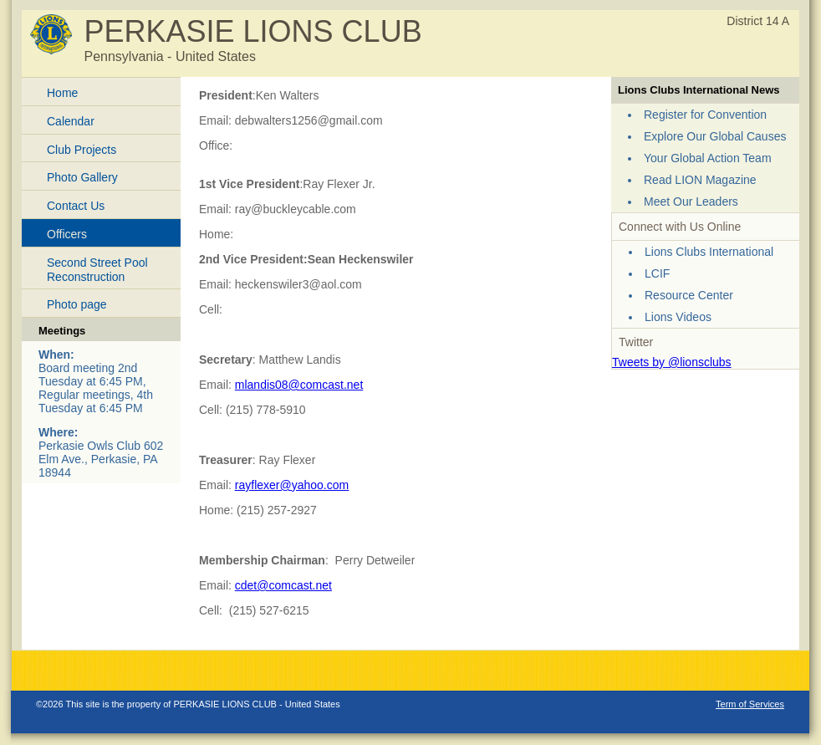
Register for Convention (705, 114)
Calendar (70, 121)
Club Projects (81, 149)
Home (62, 93)
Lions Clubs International (709, 251)
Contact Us (76, 205)
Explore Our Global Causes (715, 136)
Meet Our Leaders (691, 201)
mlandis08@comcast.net (299, 384)
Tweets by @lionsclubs (672, 362)
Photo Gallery (82, 177)
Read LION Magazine (700, 179)
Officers (67, 234)
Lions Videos (678, 317)
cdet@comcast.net (283, 585)
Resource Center (689, 295)
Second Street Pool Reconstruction (97, 269)
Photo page (77, 304)
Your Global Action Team (708, 158)
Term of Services (750, 704)
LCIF (657, 273)
